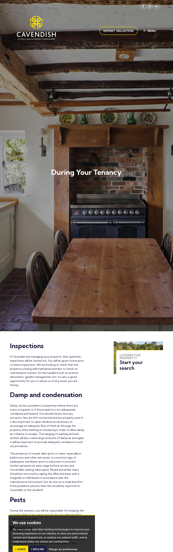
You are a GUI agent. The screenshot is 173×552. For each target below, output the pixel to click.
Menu (150, 31)
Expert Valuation (118, 31)
